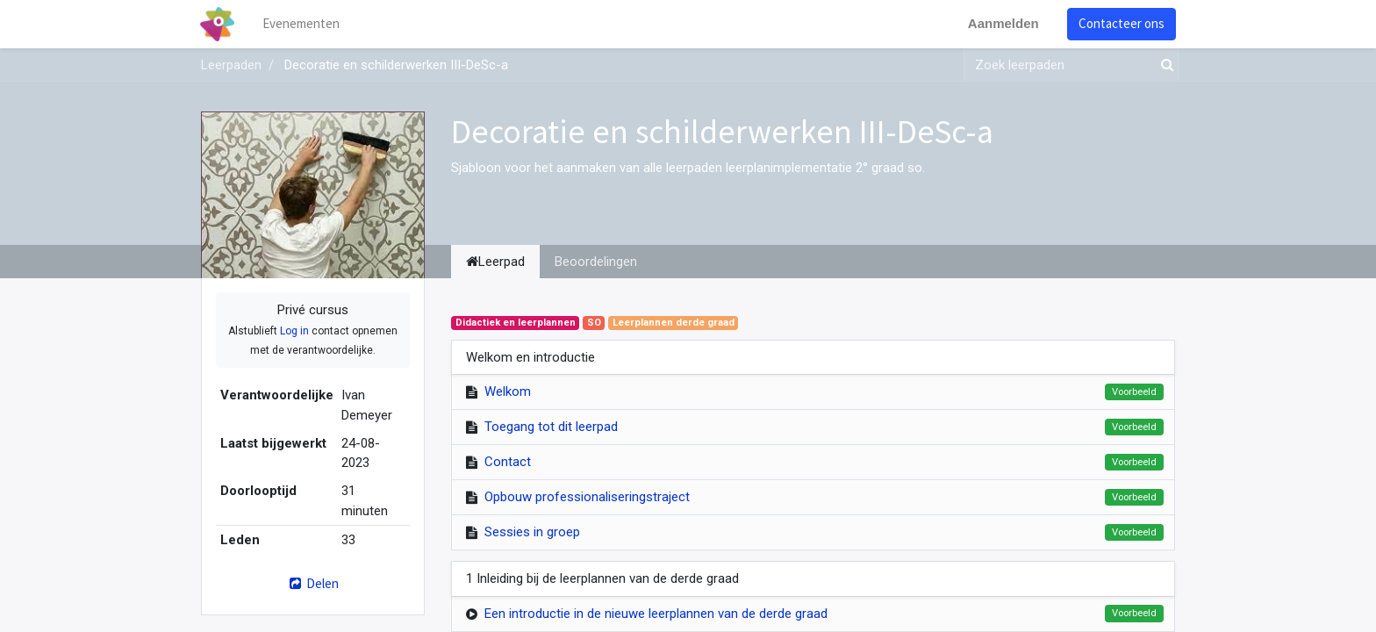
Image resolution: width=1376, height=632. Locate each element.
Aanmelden (1002, 23)
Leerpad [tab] (495, 261)
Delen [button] (313, 583)
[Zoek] (1164, 65)
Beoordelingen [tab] (596, 261)
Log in (294, 331)
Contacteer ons (1121, 23)
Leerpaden (231, 65)
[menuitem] (302, 24)
